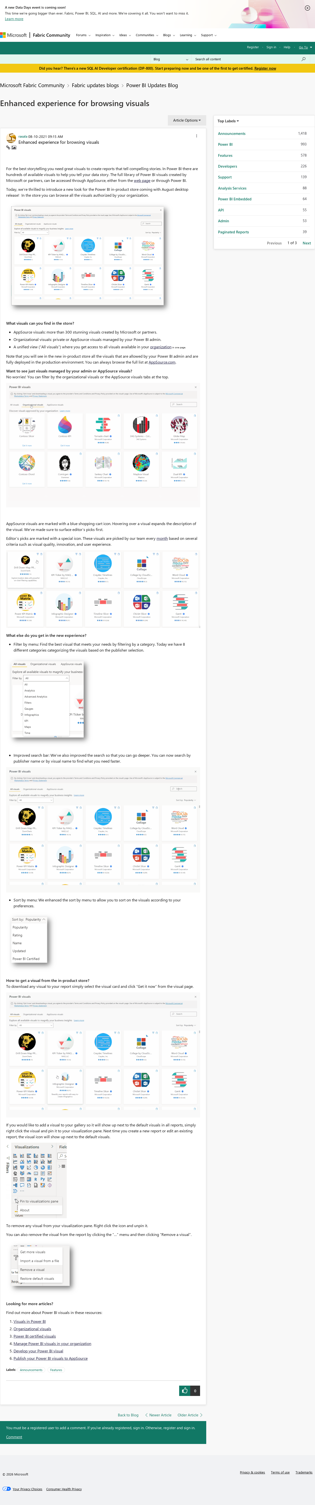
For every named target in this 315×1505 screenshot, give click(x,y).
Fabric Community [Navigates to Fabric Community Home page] (51, 35)
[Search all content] (250, 59)
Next (307, 242)
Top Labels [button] (227, 120)
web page (142, 180)
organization (161, 346)
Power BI (225, 144)
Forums (81, 35)
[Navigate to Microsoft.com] (13, 35)
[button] (196, 136)
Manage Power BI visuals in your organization (52, 1343)
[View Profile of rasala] (22, 136)
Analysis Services (232, 188)
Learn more (14, 18)
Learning (186, 35)
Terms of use (280, 1472)
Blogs (167, 35)
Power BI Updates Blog (152, 84)
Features (56, 1369)
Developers (227, 166)
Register (253, 47)
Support (207, 35)
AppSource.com (162, 362)
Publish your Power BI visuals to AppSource (51, 1358)
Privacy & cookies (252, 1472)
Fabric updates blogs (95, 84)
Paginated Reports (233, 231)
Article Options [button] (185, 120)
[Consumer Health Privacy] (64, 1489)
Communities (145, 35)
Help (287, 47)
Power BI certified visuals (35, 1336)
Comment (14, 1436)
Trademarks (304, 1472)
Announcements (31, 1369)
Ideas (123, 35)
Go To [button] (303, 47)
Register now (265, 68)
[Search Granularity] (171, 59)
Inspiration (102, 35)
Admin (223, 220)
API (221, 210)
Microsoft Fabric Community (32, 84)
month (162, 538)
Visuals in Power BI (30, 1321)
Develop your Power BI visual (38, 1350)
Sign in (271, 47)
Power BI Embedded (235, 198)
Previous (274, 242)
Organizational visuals (32, 1328)
